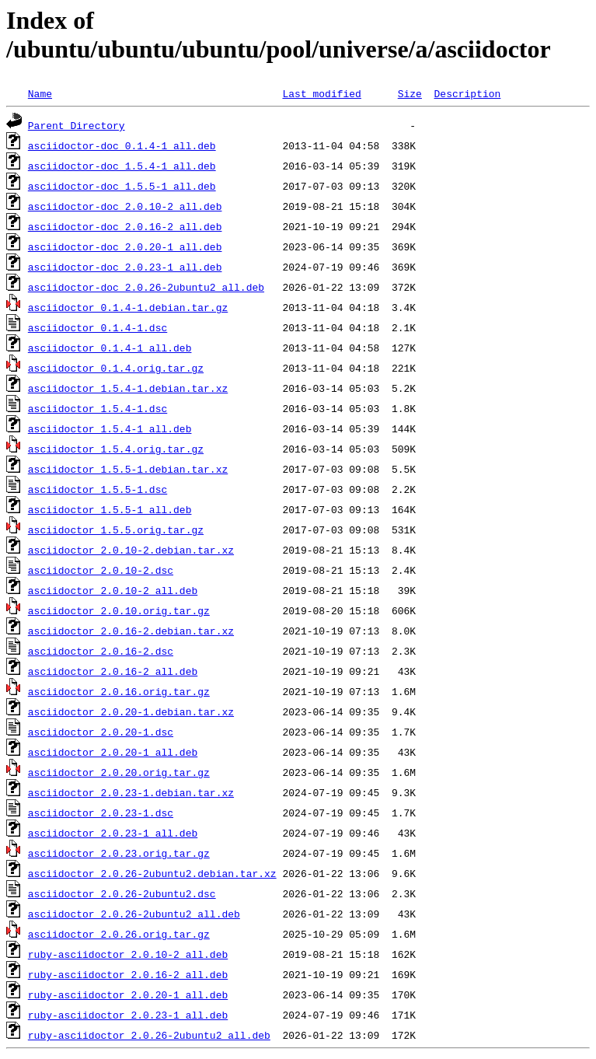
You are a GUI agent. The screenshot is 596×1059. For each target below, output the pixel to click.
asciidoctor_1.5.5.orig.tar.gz (116, 529)
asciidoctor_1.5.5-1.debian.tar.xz (128, 469)
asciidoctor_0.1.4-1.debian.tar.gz (128, 307)
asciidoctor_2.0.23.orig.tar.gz (119, 853)
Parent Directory (76, 125)
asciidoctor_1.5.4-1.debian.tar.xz (128, 388)
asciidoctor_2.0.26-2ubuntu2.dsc (122, 893)
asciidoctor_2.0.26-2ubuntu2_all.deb (134, 914)
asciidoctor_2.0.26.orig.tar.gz (119, 934)
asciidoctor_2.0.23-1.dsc (100, 813)
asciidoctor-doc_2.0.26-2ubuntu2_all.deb (146, 287)
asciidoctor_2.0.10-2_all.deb (112, 590)
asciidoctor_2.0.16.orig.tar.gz (119, 691)
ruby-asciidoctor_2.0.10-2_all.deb (128, 954)
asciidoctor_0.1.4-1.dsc (97, 327)
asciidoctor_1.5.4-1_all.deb (110, 428)
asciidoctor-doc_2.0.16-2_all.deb (125, 226)
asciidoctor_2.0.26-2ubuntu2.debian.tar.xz (152, 873)
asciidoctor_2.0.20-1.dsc (100, 732)
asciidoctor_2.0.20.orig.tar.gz (119, 772)
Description (467, 93)
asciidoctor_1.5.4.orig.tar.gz (116, 449)
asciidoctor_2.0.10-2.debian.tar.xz (131, 550)
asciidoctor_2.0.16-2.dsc (100, 651)
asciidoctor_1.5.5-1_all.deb (110, 509)
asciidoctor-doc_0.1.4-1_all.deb (122, 145)
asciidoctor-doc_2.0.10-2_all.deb (125, 206)
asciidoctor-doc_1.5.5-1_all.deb (122, 186)
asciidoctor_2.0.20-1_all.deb (112, 752)
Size (410, 93)
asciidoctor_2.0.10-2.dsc (100, 570)
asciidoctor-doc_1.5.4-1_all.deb (122, 166)
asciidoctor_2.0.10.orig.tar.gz (119, 610)
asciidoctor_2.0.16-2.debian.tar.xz (131, 631)
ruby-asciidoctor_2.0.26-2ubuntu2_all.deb (149, 1035)
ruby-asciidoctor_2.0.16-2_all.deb (128, 974)
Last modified (321, 93)
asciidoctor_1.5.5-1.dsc (97, 489)
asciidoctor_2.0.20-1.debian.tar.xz (131, 711)
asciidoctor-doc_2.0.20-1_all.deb (125, 246)
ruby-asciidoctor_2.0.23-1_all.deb (128, 1015)
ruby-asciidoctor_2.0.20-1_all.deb (128, 994)
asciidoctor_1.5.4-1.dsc (97, 408)
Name (40, 93)
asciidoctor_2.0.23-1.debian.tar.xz (131, 792)
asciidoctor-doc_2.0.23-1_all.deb (125, 267)
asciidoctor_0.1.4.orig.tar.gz (116, 368)
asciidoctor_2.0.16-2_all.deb (112, 671)
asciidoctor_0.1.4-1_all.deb (110, 348)
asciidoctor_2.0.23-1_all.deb (112, 833)
